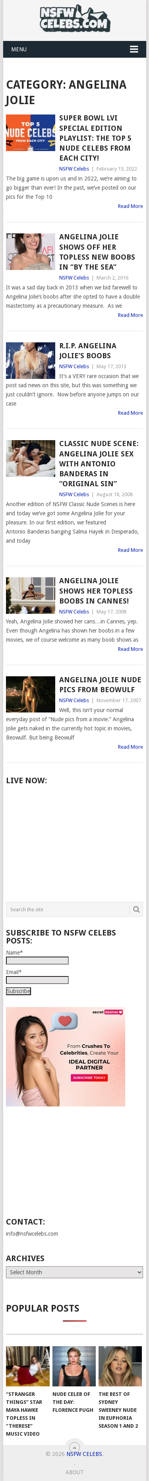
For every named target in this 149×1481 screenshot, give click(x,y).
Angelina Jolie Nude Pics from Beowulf (100, 684)
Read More (130, 206)
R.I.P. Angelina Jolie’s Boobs (87, 351)
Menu (19, 49)
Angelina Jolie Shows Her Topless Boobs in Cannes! (96, 590)
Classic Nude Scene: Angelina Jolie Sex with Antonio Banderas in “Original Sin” (99, 463)
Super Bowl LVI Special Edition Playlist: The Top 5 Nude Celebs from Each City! (95, 138)
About (75, 1472)
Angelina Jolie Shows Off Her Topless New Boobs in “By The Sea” (97, 252)
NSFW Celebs (74, 169)
